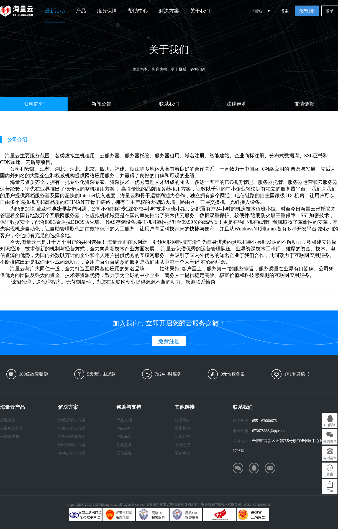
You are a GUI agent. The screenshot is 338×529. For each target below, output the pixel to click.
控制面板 (124, 437)
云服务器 (8, 420)
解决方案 (169, 11)
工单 (330, 491)
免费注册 (307, 11)
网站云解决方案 (71, 445)
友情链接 (304, 104)
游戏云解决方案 (71, 420)
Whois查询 (125, 428)
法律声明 (237, 104)
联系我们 (169, 104)
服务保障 (107, 11)
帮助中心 (138, 11)
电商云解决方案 (71, 428)
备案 (285, 11)
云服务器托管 (11, 428)
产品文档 (124, 420)
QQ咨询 (330, 425)
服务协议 (182, 453)
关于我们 (200, 11)
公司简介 (34, 104)
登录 (330, 11)
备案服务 (124, 445)
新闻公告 (101, 104)
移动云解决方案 (71, 453)
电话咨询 (330, 458)
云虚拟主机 (9, 437)
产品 (81, 11)
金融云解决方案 (71, 437)
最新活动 (55, 11)
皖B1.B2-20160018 (257, 505)
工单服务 (124, 453)
